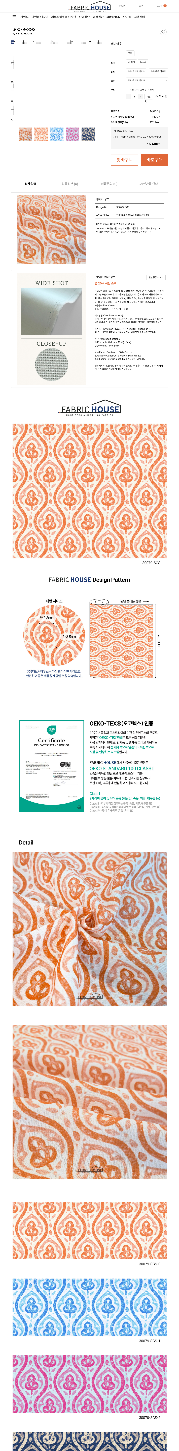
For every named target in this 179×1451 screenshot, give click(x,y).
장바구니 (125, 160)
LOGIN (122, 6)
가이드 (24, 16)
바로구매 (155, 160)
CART (159, 6)
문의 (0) (109, 184)
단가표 (127, 16)
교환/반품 (148, 184)
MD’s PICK (113, 16)
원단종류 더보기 (158, 71)
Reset (143, 62)
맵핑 (130, 53)
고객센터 (139, 16)
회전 (131, 62)
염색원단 (98, 16)
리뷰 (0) (70, 184)
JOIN (141, 6)
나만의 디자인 (39, 16)
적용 (149, 96)
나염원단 (84, 16)
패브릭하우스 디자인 (63, 16)
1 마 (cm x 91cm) (140, 90)
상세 (30, 184)
